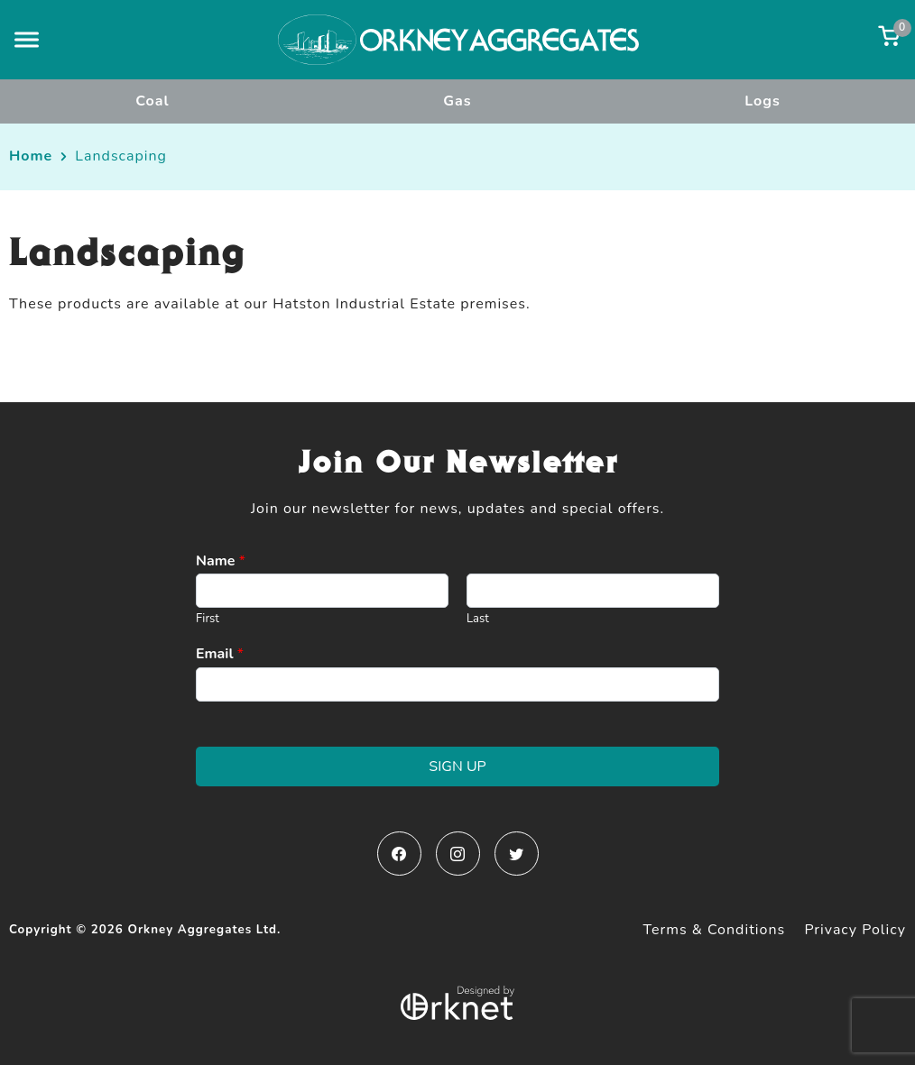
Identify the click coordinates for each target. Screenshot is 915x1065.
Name (220, 561)
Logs (762, 101)
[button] (26, 39)
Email (220, 654)
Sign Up (457, 766)
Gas (457, 101)
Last (478, 619)
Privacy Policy (855, 930)
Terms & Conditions (714, 930)
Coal (152, 101)
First (207, 619)
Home (30, 156)
